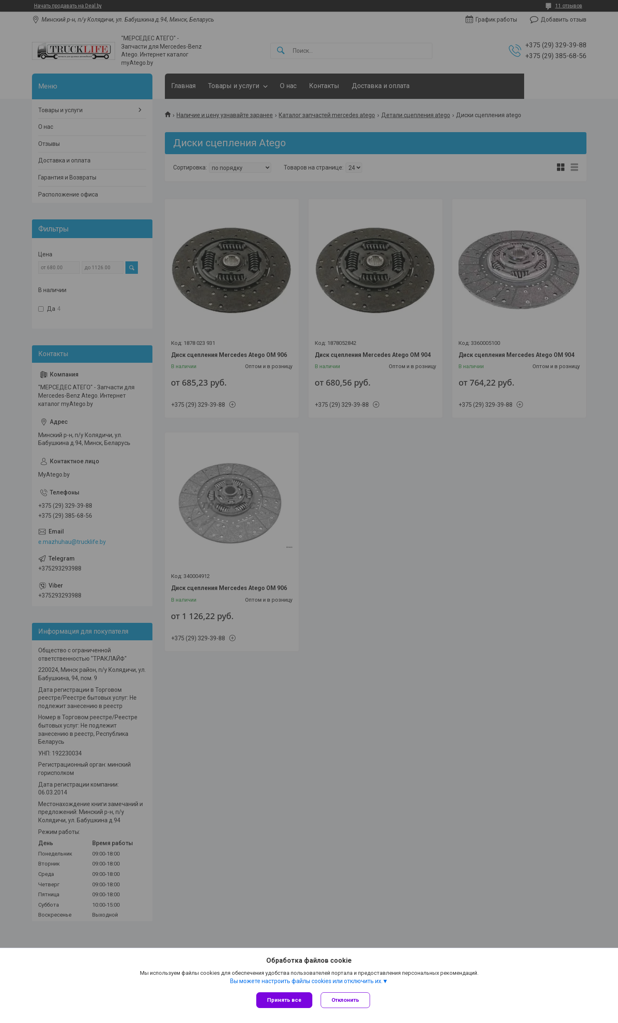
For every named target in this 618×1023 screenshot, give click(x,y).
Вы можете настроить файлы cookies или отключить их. (306, 981)
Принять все (284, 1000)
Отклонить (345, 1000)
